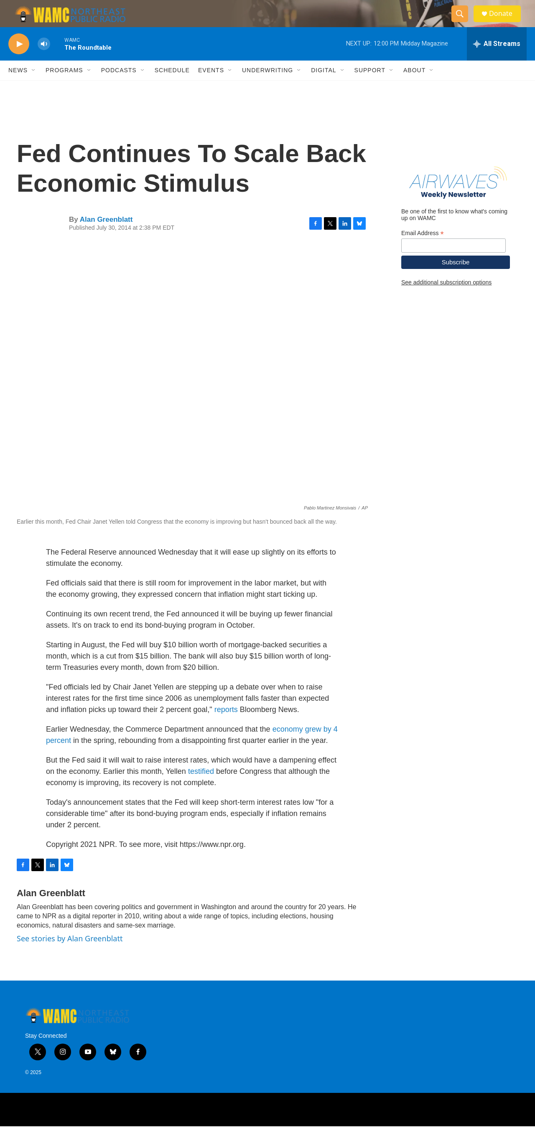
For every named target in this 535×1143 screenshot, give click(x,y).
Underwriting (267, 87)
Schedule (172, 87)
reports (226, 726)
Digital (323, 87)
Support (369, 87)
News (18, 87)
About (414, 87)
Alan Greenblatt (106, 236)
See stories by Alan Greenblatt (69, 955)
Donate (505, 22)
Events (211, 87)
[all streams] (497, 60)
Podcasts (119, 87)
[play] (18, 61)
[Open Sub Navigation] (34, 87)
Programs (64, 87)
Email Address (422, 249)
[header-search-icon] (463, 22)
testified (201, 788)
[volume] (44, 60)
